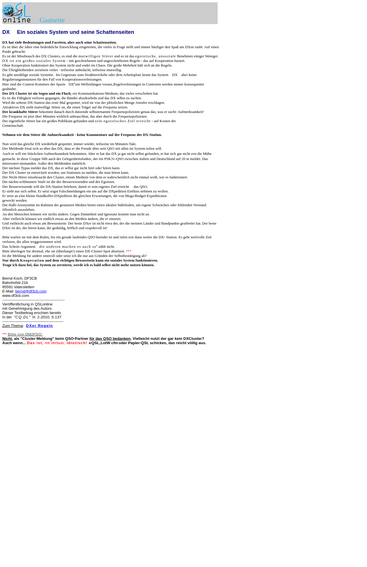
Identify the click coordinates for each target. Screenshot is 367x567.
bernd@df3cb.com (30, 291)
